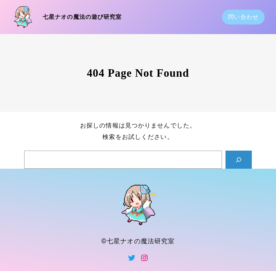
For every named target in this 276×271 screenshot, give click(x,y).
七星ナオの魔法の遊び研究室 (82, 17)
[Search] (238, 160)
